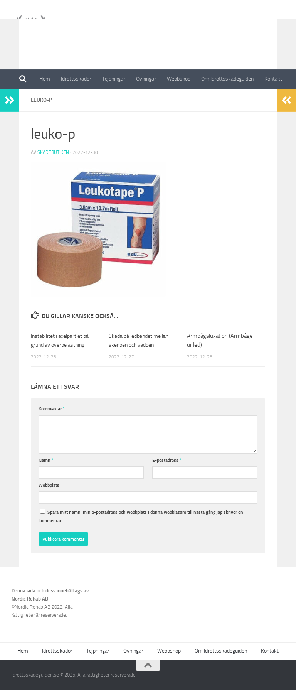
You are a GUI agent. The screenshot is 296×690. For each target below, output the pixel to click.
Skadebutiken (53, 152)
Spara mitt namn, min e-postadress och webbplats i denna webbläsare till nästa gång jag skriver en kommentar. (141, 516)
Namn (46, 460)
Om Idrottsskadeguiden (227, 79)
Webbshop (178, 79)
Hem (44, 79)
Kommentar (52, 409)
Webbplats (49, 485)
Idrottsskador (76, 79)
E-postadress (167, 460)
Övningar (146, 79)
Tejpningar (113, 79)
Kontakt (273, 79)
